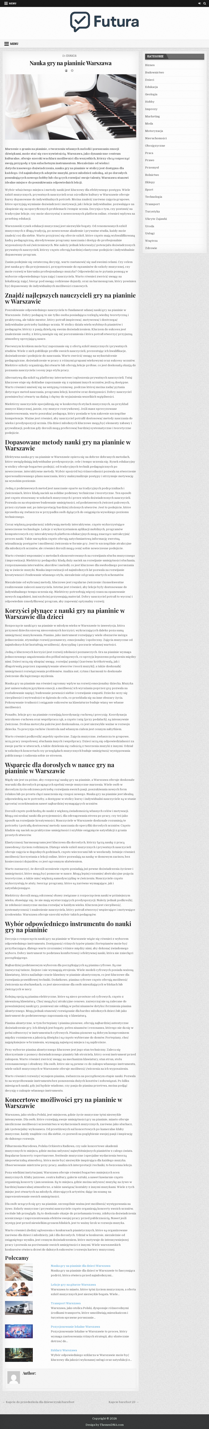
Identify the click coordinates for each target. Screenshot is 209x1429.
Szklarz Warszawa (64, 1350)
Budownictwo (154, 72)
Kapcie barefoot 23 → (124, 1402)
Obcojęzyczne (155, 145)
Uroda (149, 226)
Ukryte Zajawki (156, 218)
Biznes (150, 65)
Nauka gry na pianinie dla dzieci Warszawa (80, 1265)
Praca (149, 153)
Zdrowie (151, 248)
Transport (152, 204)
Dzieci (149, 79)
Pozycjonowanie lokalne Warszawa (75, 1326)
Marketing (152, 116)
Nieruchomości (156, 138)
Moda (149, 123)
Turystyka (152, 211)
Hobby (149, 101)
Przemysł (152, 167)
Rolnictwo (152, 175)
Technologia (153, 196)
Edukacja (71, 55)
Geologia (151, 94)
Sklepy (150, 182)
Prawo (149, 160)
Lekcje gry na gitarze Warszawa (73, 1284)
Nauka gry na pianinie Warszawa (71, 63)
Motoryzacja (154, 131)
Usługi (149, 233)
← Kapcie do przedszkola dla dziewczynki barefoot (38, 1402)
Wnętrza (151, 240)
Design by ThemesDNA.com (105, 1424)
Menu (12, 3)
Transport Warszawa (66, 1303)
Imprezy (151, 109)
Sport (149, 189)
